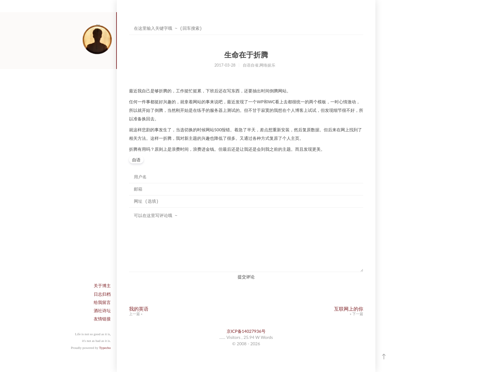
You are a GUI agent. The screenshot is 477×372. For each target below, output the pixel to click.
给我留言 (102, 302)
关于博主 (102, 285)
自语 (136, 159)
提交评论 (246, 276)
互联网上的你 (348, 309)
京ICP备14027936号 (246, 331)
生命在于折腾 (246, 55)
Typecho (105, 348)
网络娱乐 (267, 65)
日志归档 (102, 294)
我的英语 (138, 309)
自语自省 (251, 65)
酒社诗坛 (102, 310)
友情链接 (102, 318)
